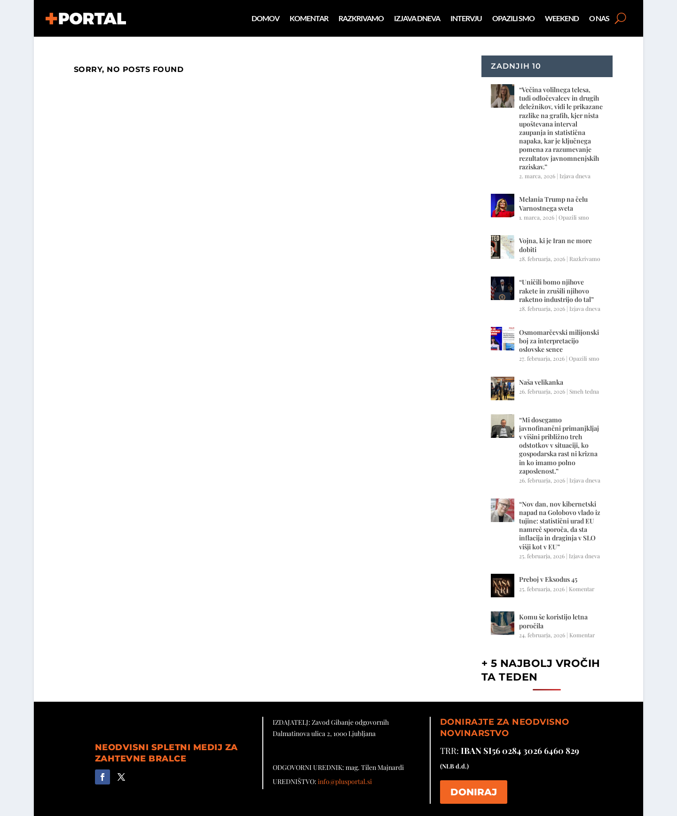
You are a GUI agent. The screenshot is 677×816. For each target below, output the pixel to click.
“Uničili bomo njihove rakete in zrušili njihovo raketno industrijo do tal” (556, 290)
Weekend (562, 18)
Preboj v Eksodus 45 (548, 579)
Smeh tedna (584, 391)
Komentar (309, 18)
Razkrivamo (361, 18)
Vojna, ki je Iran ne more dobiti (555, 245)
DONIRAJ (473, 792)
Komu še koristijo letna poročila (553, 621)
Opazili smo (513, 18)
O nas (599, 18)
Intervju (466, 18)
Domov (265, 18)
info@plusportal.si (345, 781)
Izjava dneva (417, 18)
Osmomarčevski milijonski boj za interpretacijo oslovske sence (559, 341)
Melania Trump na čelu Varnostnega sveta (553, 203)
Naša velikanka (541, 382)
